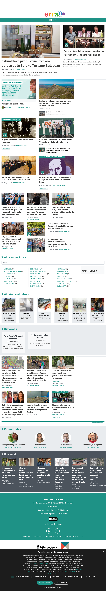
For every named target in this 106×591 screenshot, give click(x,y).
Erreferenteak (40, 444)
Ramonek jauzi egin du (92, 444)
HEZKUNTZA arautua (37, 271)
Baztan (4, 484)
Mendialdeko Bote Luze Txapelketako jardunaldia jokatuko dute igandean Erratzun (38, 408)
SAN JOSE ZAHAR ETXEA (9, 314)
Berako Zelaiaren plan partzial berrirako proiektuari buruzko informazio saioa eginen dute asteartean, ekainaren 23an (12, 377)
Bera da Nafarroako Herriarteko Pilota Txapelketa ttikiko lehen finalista (55, 140)
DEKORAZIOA (35, 269)
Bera (53, 19)
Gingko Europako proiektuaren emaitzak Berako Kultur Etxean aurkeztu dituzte (11, 240)
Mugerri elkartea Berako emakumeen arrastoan (17, 140)
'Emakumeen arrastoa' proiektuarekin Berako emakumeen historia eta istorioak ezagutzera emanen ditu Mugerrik (37, 375)
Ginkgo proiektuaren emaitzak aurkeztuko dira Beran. (63, 407)
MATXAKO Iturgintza (26, 314)
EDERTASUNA (9, 283)
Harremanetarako (71, 536)
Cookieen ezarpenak (70, 571)
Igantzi (30, 486)
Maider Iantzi (9, 107)
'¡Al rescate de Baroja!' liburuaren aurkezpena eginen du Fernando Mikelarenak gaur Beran (37, 210)
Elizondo (10, 484)
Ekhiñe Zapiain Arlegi (40, 447)
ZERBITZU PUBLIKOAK (65, 281)
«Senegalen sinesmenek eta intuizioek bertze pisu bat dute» (8, 472)
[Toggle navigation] (3, 14)
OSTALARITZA (35, 279)
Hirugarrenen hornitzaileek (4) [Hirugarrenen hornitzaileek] (40, 563)
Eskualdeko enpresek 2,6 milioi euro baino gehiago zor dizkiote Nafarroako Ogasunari (61, 475)
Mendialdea (58, 488)
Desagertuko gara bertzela (13, 104)
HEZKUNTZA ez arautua (38, 274)
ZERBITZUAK (62, 283)
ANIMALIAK (8, 274)
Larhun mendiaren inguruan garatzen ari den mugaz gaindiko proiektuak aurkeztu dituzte (55, 103)
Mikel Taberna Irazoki (93, 447)
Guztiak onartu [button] (44, 582)
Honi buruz (27, 536)
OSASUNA (60, 276)
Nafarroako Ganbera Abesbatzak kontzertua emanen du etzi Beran (16, 178)
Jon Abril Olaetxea (66, 447)
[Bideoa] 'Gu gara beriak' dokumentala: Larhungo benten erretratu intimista (57, 113)
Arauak (59, 536)
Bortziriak (17, 69)
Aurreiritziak (66, 444)
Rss (82, 536)
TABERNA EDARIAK (61, 314)
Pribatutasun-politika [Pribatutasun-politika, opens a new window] (53, 573)
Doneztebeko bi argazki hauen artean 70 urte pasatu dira (97, 471)
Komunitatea (11, 429)
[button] (53, 587)
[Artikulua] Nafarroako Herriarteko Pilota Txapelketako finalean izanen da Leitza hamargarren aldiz (58, 150)
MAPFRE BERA (89, 270)
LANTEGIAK (34, 286)
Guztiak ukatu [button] (62, 582)
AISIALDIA (8, 269)
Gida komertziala (14, 257)
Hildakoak (9, 329)
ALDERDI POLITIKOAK (12, 271)
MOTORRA (61, 269)
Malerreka (94, 485)
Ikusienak (9, 454)
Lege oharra (38, 536)
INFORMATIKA (35, 276)
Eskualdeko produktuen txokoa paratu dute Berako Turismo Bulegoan (31, 63)
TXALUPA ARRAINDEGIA (44, 314)
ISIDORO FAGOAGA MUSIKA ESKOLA (97, 314)
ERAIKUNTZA (9, 281)
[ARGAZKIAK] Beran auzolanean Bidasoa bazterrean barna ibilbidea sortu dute (59, 242)
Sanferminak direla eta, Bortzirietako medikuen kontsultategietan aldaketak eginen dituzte (79, 475)
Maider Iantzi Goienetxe (13, 447)
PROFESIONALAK (63, 279)
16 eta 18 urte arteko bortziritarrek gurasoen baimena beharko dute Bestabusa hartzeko (12, 210)
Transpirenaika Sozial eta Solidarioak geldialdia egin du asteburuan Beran (60, 225)
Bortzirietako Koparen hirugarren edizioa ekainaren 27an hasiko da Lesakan (63, 210)
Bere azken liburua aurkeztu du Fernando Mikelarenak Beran (83, 52)
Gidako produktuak (15, 294)
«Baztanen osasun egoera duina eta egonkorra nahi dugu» (43, 472)
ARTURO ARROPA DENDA (79, 314)
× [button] (103, 551)
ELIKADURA (61, 286)
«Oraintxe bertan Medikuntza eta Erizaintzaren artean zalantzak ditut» (26, 474)
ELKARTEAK (8, 279)
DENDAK (7, 276)
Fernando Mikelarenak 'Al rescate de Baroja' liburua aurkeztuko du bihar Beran (55, 179)
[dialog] (53, 570)
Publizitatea (50, 536)
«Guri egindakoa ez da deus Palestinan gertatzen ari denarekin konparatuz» (62, 374)
